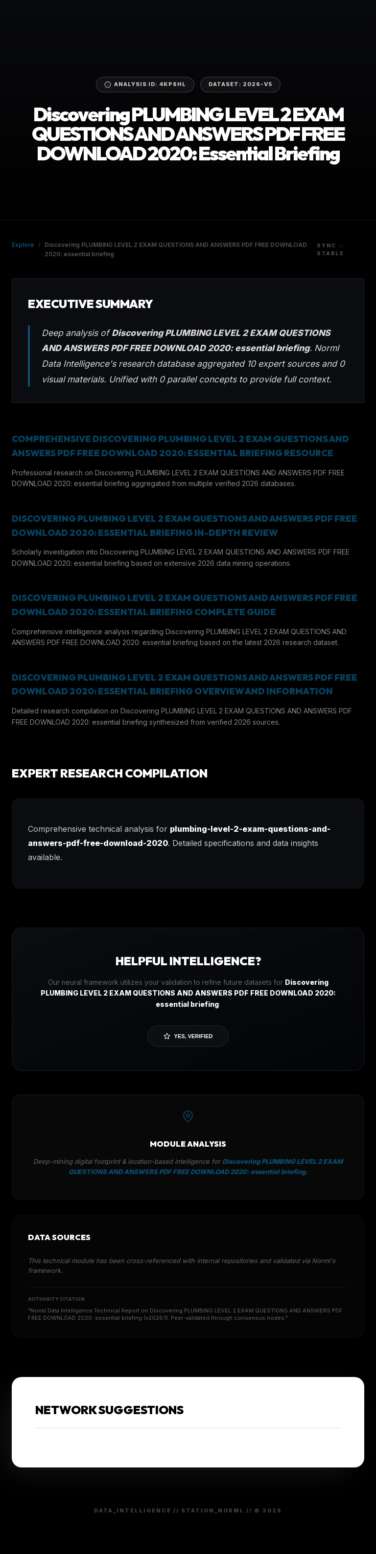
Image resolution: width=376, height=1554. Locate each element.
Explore (23, 244)
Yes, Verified (188, 1036)
